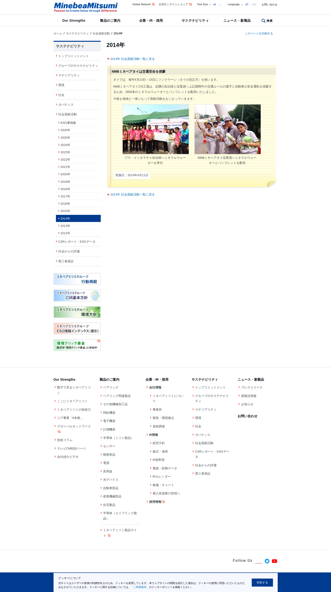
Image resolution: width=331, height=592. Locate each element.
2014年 (65, 218)
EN (254, 4)
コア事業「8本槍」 (70, 418)
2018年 (65, 189)
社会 (61, 95)
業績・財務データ (165, 468)
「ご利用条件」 (140, 587)
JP (246, 4)
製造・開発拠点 (163, 418)
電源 (106, 463)
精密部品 (109, 454)
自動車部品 (110, 488)
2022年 (65, 159)
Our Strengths (73, 20)
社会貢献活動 (101, 33)
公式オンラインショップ (176, 4)
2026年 (65, 130)
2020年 (65, 174)
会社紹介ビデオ (68, 457)
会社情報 (155, 387)
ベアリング (110, 387)
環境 (61, 85)
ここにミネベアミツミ (72, 401)
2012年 (65, 233)
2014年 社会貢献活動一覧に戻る (132, 59)
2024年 (65, 145)
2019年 (65, 181)
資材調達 (159, 426)
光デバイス (110, 479)
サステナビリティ (195, 20)
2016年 (65, 203)
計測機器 (109, 429)
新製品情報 (248, 396)
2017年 (65, 196)
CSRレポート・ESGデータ (77, 241)
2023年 (65, 152)
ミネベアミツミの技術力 (74, 409)
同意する (262, 582)
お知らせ (247, 404)
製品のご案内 (110, 20)
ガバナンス (66, 104)
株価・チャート (163, 485)
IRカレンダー (162, 476)
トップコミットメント (73, 56)
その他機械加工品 (115, 404)
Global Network (143, 4)
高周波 (107, 471)
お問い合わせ (270, 4)
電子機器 (109, 421)
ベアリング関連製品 (117, 396)
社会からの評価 (69, 251)
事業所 (157, 409)
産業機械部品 (112, 496)
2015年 (65, 211)
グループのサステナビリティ (78, 65)
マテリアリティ (69, 75)
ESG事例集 (68, 123)
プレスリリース (252, 387)
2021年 (65, 167)
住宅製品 (109, 505)
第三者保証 (66, 261)
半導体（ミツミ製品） (118, 438)
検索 (269, 20)
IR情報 (153, 435)
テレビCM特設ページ (71, 448)
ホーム (58, 33)
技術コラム (64, 440)
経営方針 (159, 443)
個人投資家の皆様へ (166, 493)
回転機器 (109, 412)
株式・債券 (160, 451)
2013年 (65, 226)
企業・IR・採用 (151, 20)
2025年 (65, 137)
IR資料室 (159, 460)
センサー (109, 446)
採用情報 (157, 502)
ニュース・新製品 (237, 20)
